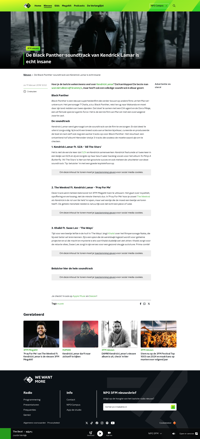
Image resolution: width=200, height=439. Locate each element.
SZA (84, 152)
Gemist (27, 415)
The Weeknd (143, 196)
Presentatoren (31, 405)
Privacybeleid (53, 423)
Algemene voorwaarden (34, 423)
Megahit (66, 6)
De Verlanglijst (95, 6)
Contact (71, 400)
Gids (56, 6)
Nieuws (48, 6)
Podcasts (79, 6)
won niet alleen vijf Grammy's (67, 88)
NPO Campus (159, 5)
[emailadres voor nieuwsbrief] (140, 406)
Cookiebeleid (165, 423)
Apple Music (79, 296)
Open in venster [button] (188, 433)
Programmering (31, 400)
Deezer (93, 296)
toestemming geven (105, 172)
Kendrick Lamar (105, 84)
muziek (60, 304)
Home (38, 6)
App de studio (74, 410)
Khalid (111, 233)
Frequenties (29, 410)
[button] (91, 434)
